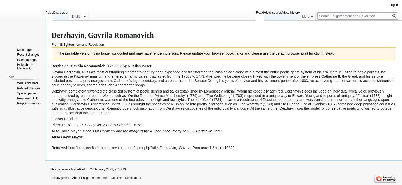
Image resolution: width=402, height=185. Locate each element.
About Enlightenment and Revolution (97, 178)
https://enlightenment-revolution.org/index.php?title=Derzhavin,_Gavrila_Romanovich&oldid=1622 (155, 148)
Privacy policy (59, 178)
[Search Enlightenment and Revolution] (357, 16)
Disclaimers (133, 178)
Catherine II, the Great (339, 76)
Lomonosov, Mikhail (220, 91)
